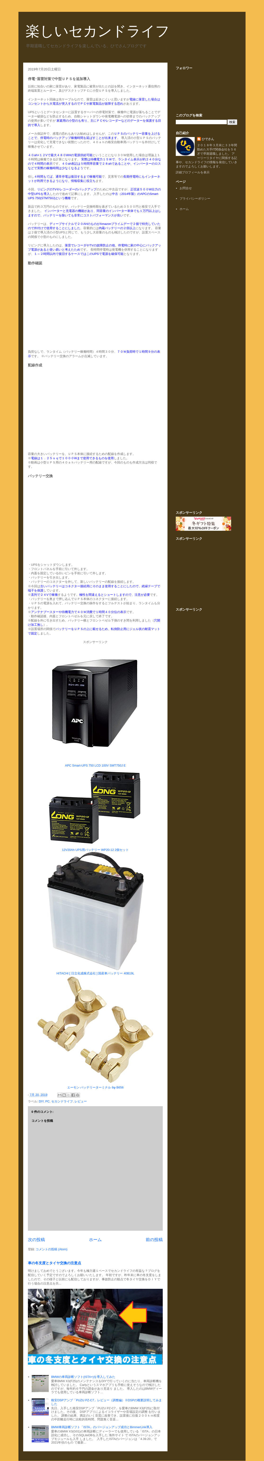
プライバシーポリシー (195, 198)
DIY (41, 1101)
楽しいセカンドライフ (98, 31)
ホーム (95, 1239)
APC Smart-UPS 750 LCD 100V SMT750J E (95, 765)
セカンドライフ (62, 1101)
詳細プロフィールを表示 (193, 172)
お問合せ (186, 188)
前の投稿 (154, 1239)
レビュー (81, 1101)
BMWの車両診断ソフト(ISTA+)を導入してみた (83, 1377)
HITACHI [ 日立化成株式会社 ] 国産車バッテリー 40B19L (95, 973)
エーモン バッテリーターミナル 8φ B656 (95, 1087)
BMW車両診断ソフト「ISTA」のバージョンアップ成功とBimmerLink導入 (101, 1427)
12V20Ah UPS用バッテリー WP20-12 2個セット (95, 850)
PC (47, 1101)
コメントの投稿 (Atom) (51, 1249)
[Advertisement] (206, 288)
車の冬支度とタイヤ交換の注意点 (54, 1263)
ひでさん (208, 139)
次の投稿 (36, 1239)
